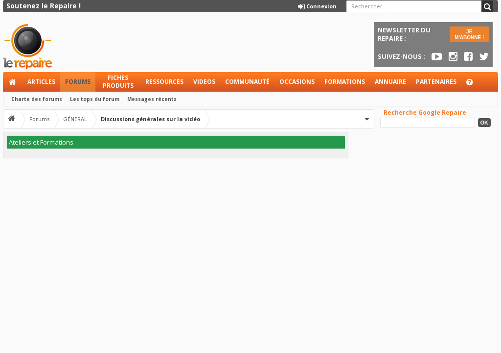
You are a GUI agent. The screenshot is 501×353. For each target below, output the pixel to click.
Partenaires (436, 81)
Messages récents (152, 99)
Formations (344, 81)
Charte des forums (36, 99)
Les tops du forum (94, 99)
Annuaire (390, 81)
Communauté (247, 81)
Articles (41, 81)
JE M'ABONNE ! (469, 34)
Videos (204, 81)
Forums (78, 81)
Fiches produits (118, 82)
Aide (474, 84)
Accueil (13, 82)
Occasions (297, 81)
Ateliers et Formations (41, 142)
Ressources (164, 81)
